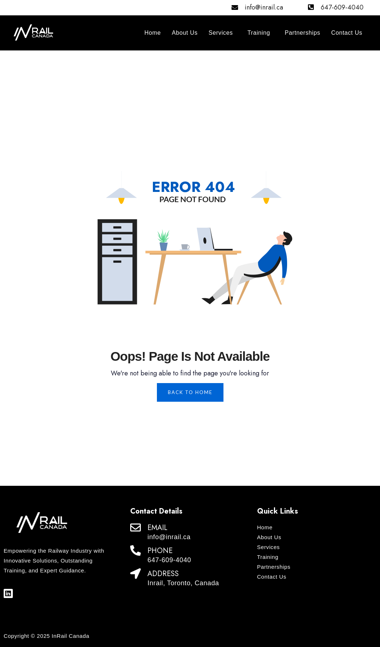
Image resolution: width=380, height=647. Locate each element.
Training (259, 33)
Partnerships (302, 33)
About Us (185, 33)
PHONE (160, 550)
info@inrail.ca (264, 7)
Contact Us (346, 33)
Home (152, 33)
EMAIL (157, 527)
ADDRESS (163, 573)
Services (220, 33)
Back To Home (190, 392)
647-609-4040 (342, 7)
